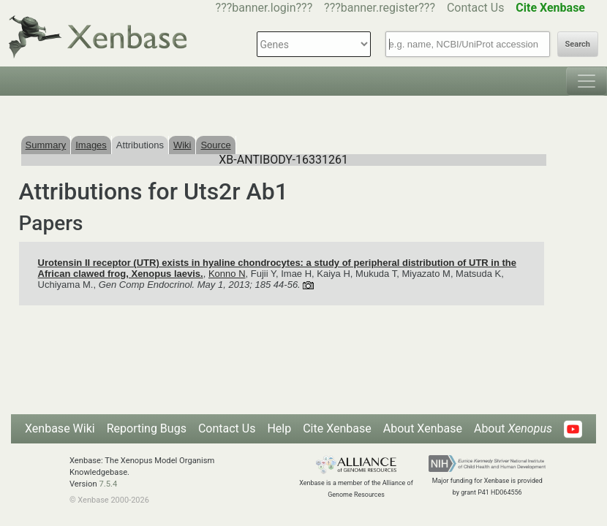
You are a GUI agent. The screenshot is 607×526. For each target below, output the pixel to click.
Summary (46, 145)
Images (91, 145)
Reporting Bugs (146, 428)
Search (577, 44)
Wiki (182, 145)
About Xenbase (422, 428)
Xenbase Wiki (60, 428)
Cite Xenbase (337, 428)
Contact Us (476, 8)
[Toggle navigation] (586, 81)
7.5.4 (108, 484)
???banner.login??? (264, 8)
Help (279, 428)
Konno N (227, 273)
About (513, 428)
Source (215, 145)
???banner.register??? (379, 8)
